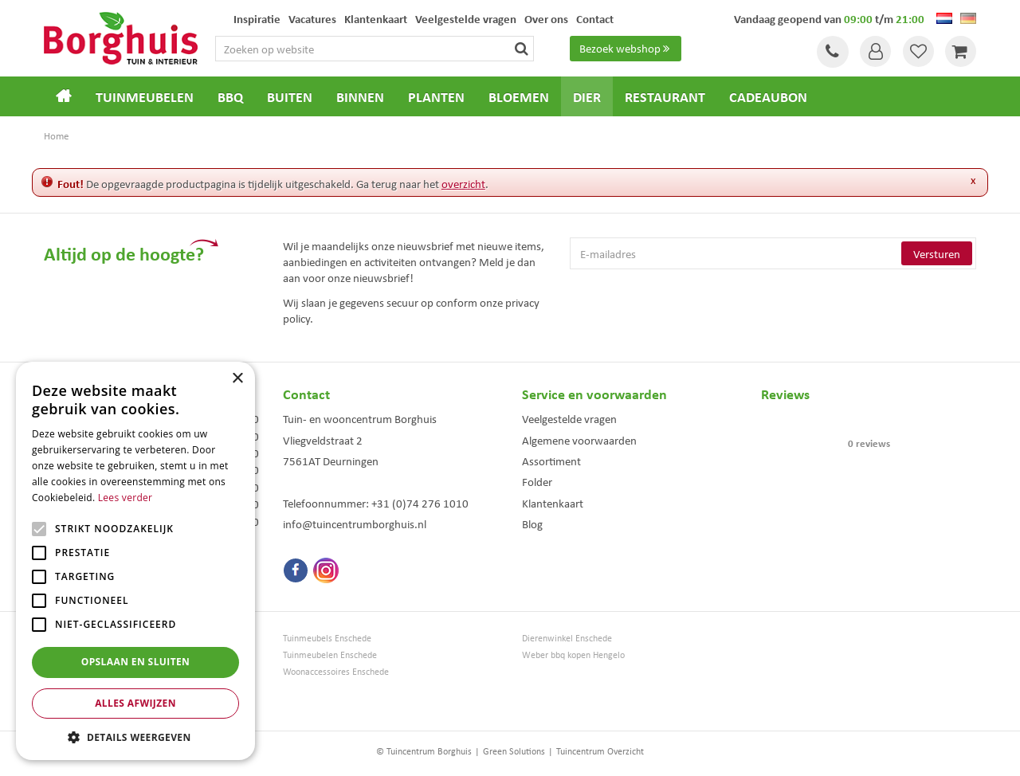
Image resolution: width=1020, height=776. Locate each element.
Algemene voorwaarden (579, 440)
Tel (829, 52)
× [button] (237, 379)
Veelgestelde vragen (569, 418)
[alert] (135, 561)
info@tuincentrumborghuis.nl (354, 523)
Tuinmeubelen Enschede (330, 654)
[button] (135, 736)
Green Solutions (514, 751)
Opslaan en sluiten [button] (135, 661)
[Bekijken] (960, 52)
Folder (537, 481)
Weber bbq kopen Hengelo (573, 654)
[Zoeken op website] (392, 48)
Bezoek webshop (626, 48)
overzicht (463, 183)
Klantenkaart (552, 503)
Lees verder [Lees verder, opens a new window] (125, 497)
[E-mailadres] (773, 253)
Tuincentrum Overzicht (600, 751)
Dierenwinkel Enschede (567, 638)
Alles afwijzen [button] (135, 703)
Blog (532, 523)
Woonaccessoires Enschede (336, 671)
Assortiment (551, 460)
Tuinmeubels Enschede (327, 638)
